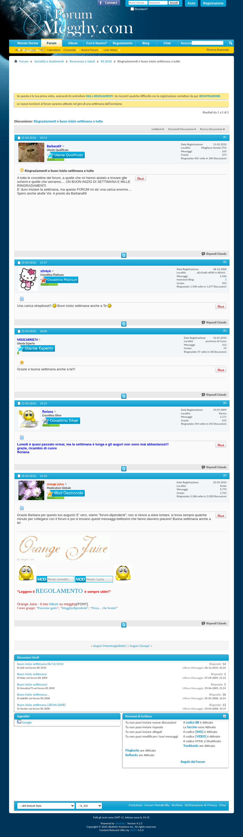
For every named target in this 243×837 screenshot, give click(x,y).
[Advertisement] (108, 76)
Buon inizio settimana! (32, 684)
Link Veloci (110, 50)
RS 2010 (106, 61)
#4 (224, 403)
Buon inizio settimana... (33, 694)
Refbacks (131, 755)
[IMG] (199, 732)
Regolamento (122, 43)
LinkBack (157, 129)
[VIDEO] (200, 736)
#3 (224, 331)
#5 (224, 475)
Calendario (53, 50)
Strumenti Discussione (181, 129)
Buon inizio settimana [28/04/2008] (41, 705)
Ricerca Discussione (211, 129)
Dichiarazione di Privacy (201, 805)
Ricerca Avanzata (218, 49)
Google (27, 722)
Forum (51, 43)
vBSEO (133, 830)
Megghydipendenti (74, 608)
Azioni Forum (89, 50)
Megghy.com (29, 50)
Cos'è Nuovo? (96, 43)
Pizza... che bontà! (103, 608)
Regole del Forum (193, 762)
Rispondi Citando (214, 254)
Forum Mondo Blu (157, 805)
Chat (167, 43)
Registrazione (213, 3)
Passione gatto (47, 608)
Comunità (69, 50)
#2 (224, 262)
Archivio (177, 805)
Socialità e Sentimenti (48, 61)
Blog (145, 43)
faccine (192, 727)
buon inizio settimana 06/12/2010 (40, 664)
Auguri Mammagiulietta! (110, 646)
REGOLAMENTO (59, 590)
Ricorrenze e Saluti (82, 61)
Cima (222, 805)
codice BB (192, 722)
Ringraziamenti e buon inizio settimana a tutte (68, 121)
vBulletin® (121, 823)
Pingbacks (132, 750)
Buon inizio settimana (32, 674)
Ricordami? (139, 9)
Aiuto (192, 3)
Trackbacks (190, 746)
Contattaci (136, 805)
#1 (224, 137)
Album (72, 43)
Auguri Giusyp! (140, 646)
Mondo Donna (27, 43)
